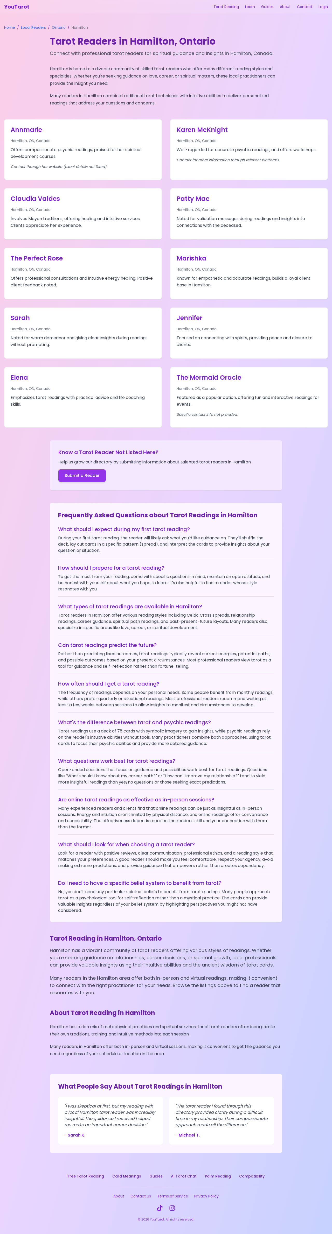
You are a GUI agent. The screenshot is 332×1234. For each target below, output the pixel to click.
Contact (304, 6)
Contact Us (140, 1196)
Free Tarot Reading (86, 1176)
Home (9, 27)
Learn (250, 6)
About (285, 6)
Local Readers (33, 27)
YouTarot (16, 6)
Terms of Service (172, 1196)
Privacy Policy (206, 1196)
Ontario (59, 27)
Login (323, 6)
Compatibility (252, 1176)
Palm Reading (218, 1176)
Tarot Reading (226, 6)
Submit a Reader (82, 475)
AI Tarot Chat (184, 1176)
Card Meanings (126, 1176)
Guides (267, 6)
